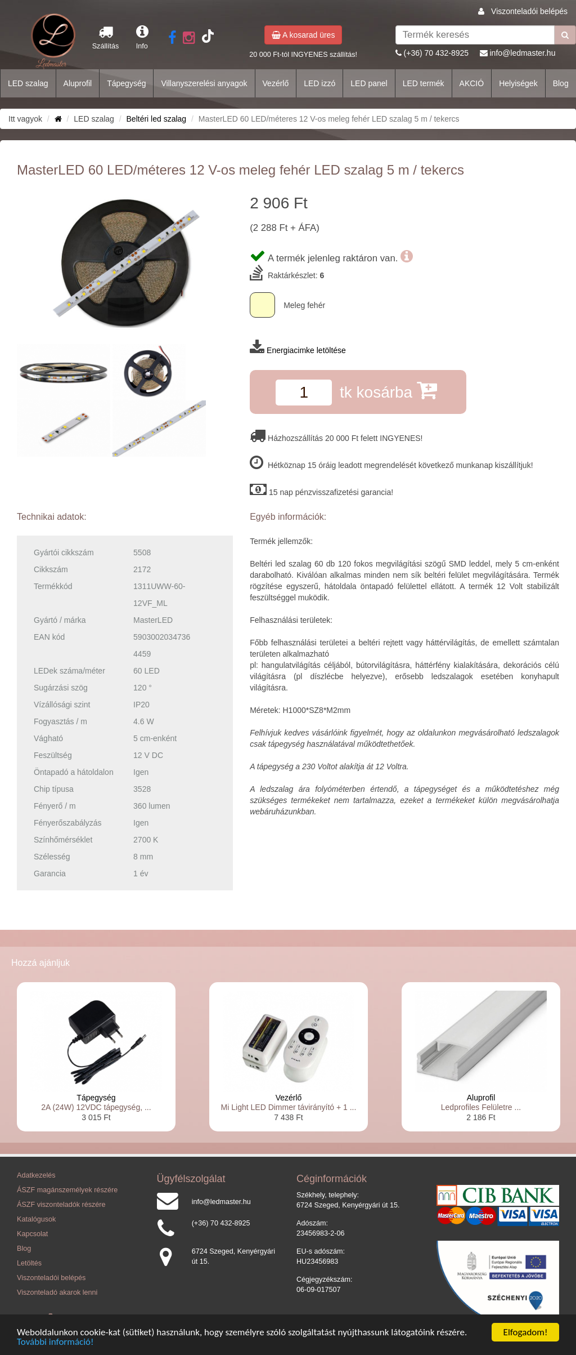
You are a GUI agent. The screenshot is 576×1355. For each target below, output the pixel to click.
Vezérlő (276, 83)
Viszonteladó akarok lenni (57, 1292)
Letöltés (29, 1263)
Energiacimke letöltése (306, 350)
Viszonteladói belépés (529, 11)
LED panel (368, 83)
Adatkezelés (36, 1175)
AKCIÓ (472, 83)
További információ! (55, 1343)
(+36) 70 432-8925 (436, 52)
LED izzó (319, 83)
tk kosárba (388, 390)
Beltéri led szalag (157, 118)
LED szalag (28, 83)
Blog (561, 83)
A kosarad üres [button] (303, 34)
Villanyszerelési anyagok (204, 83)
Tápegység (126, 83)
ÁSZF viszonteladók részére (61, 1205)
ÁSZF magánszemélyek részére (67, 1190)
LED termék (423, 83)
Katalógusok (36, 1219)
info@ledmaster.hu (522, 52)
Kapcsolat (32, 1234)
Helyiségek (518, 83)
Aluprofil (78, 83)
